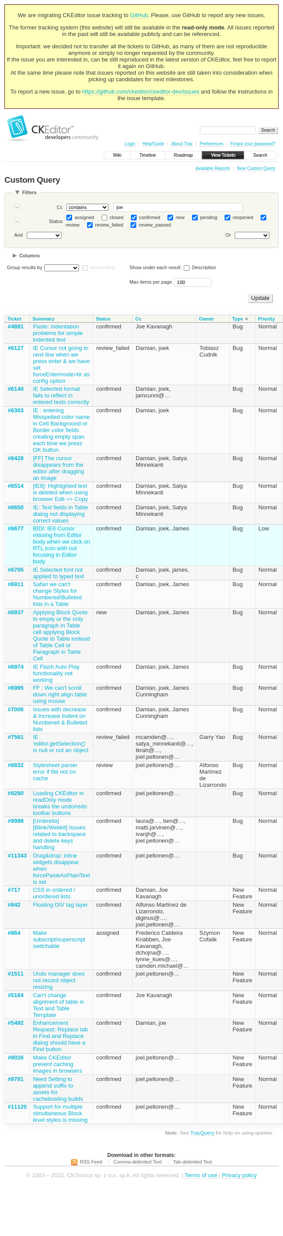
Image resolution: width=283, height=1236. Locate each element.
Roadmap (183, 155)
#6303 (16, 410)
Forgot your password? (252, 143)
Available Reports (213, 168)
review (72, 224)
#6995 (16, 688)
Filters (29, 192)
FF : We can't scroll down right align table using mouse (60, 694)
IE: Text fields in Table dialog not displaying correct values (60, 514)
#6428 (16, 458)
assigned (84, 217)
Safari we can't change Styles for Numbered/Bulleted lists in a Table (57, 594)
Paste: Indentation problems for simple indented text (58, 333)
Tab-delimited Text (192, 1161)
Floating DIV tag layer (60, 904)
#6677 (16, 528)
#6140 (16, 389)
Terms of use (201, 1175)
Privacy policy (239, 1175)
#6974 (16, 666)
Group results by (25, 267)
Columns (29, 255)
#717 (14, 889)
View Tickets (223, 155)
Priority (266, 318)
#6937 (16, 612)
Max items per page (151, 282)
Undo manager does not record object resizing (59, 980)
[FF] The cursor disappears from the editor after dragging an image (58, 468)
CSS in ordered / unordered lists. (54, 893)
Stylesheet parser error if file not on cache (55, 772)
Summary (43, 318)
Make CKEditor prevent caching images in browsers (57, 1064)
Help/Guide (153, 143)
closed (116, 217)
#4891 (16, 326)
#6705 (16, 569)
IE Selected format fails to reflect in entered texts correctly (61, 395)
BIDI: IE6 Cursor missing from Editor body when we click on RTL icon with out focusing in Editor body (61, 545)
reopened (243, 217)
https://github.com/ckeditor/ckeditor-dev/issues (141, 91)
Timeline (147, 155)
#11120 (17, 1106)
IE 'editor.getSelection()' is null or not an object (60, 743)
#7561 (16, 737)
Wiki (117, 155)
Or (228, 235)
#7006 (16, 709)
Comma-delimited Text (138, 1161)
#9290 (16, 793)
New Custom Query (256, 168)
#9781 (16, 1079)
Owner (206, 318)
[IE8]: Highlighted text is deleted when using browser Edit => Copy (60, 492)
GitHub (139, 15)
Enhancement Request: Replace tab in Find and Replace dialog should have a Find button (60, 1036)
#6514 (16, 486)
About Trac (181, 143)
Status (55, 221)
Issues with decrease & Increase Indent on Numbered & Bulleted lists (60, 719)
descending (102, 267)
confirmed (149, 217)
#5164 (16, 995)
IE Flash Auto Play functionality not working (56, 673)
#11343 (17, 855)
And (18, 235)
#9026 (16, 1057)
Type (237, 318)
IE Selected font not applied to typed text (58, 573)
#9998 (16, 821)
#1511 (16, 973)
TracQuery (202, 1132)
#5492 (16, 1023)
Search (260, 155)
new (180, 217)
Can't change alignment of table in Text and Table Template (58, 1005)
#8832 (16, 765)
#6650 (16, 507)
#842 (14, 904)
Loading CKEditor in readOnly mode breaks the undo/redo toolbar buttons (60, 803)
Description (200, 267)
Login (129, 143)
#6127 (16, 348)
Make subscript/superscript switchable (59, 939)
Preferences (211, 143)
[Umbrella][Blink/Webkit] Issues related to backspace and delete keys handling (59, 834)
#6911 (16, 584)
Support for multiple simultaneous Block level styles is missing (60, 1113)
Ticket (14, 318)
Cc (59, 207)
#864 (14, 933)
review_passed (155, 224)
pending (208, 217)
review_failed (109, 224)
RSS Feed (91, 1161)
